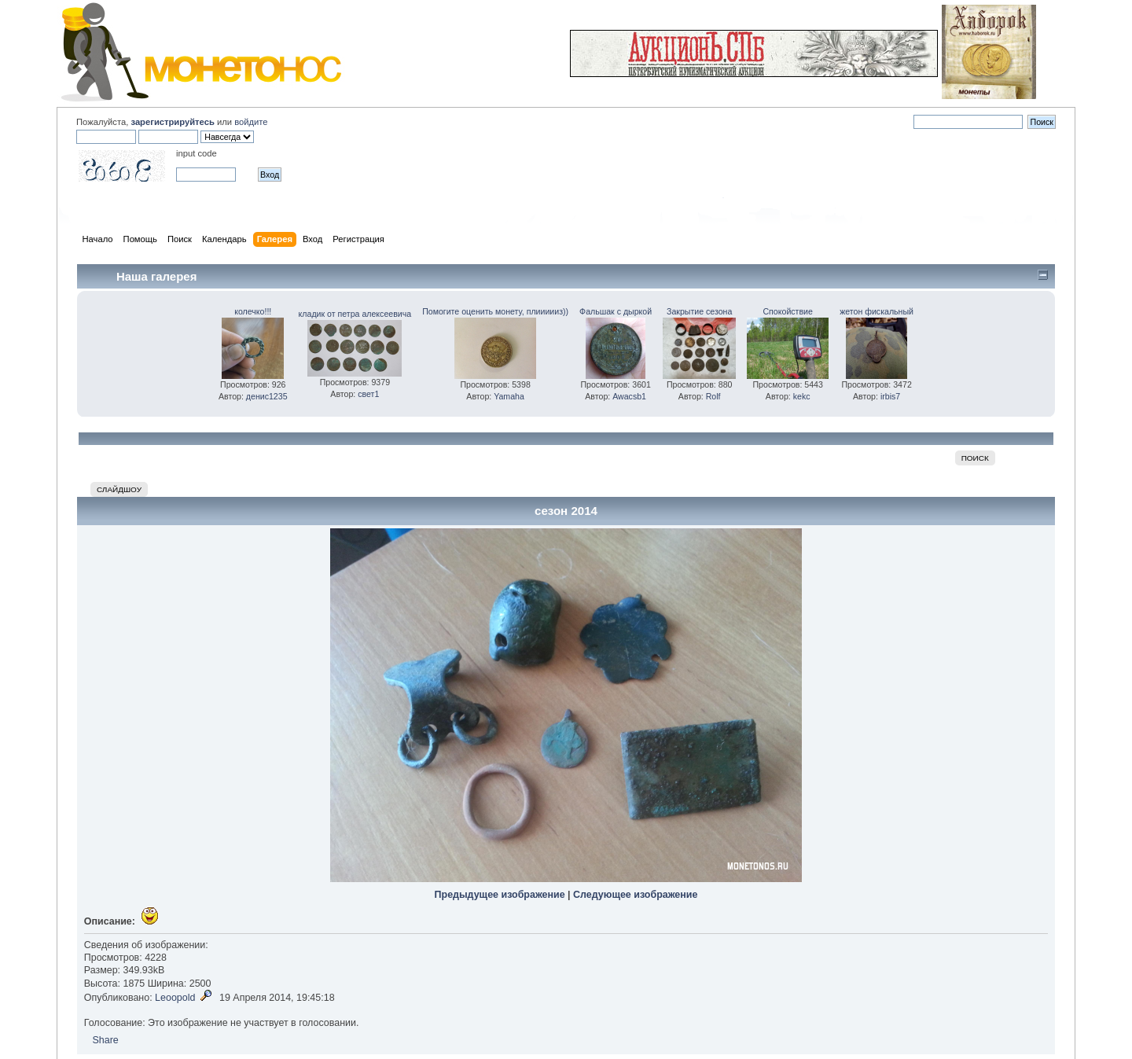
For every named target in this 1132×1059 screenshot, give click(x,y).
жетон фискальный (876, 311)
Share (105, 1040)
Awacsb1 (629, 396)
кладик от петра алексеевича (355, 313)
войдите (250, 122)
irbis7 (890, 396)
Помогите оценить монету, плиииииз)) (495, 311)
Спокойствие (787, 311)
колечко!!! (252, 311)
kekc (801, 396)
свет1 (368, 394)
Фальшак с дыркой (615, 311)
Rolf (713, 396)
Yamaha (509, 396)
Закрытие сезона (699, 311)
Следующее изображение (635, 894)
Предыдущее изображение (500, 894)
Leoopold (175, 997)
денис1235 (267, 396)
